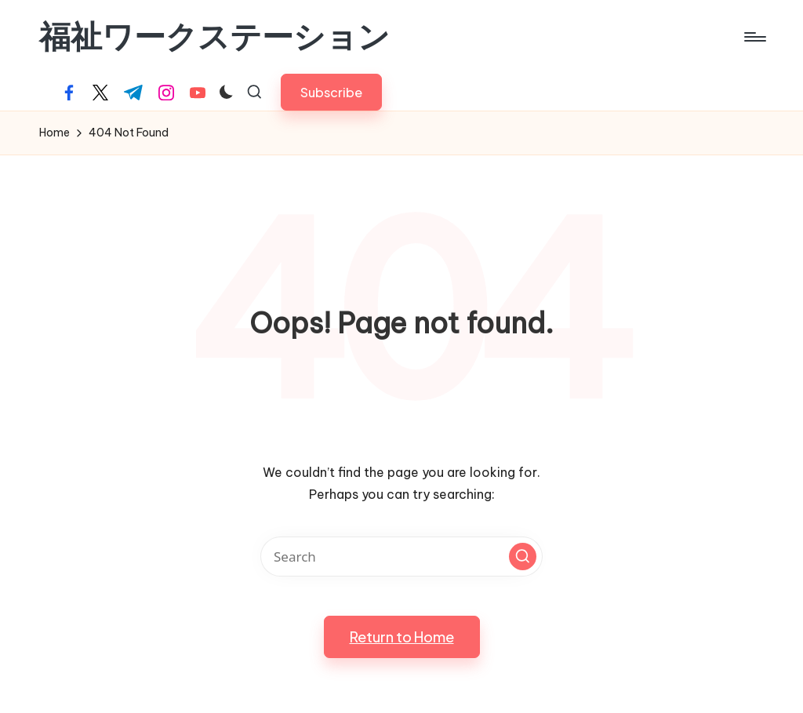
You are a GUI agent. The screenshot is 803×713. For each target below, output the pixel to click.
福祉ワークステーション (214, 37)
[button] (331, 92)
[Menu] (754, 36)
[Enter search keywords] (401, 557)
